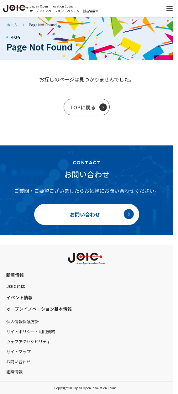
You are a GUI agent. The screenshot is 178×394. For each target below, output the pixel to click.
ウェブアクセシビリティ (28, 341)
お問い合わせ (18, 362)
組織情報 (14, 372)
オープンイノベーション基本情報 (39, 309)
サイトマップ (18, 352)
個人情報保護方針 (22, 321)
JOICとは (15, 286)
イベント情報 (19, 297)
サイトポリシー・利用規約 (30, 331)
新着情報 (15, 275)
